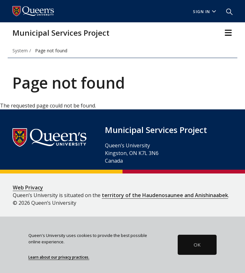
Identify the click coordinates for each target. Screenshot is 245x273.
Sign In (204, 11)
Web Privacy (28, 187)
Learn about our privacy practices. (58, 257)
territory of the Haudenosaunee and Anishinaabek (165, 195)
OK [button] (197, 244)
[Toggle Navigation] (228, 32)
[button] (227, 11)
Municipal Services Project (60, 32)
